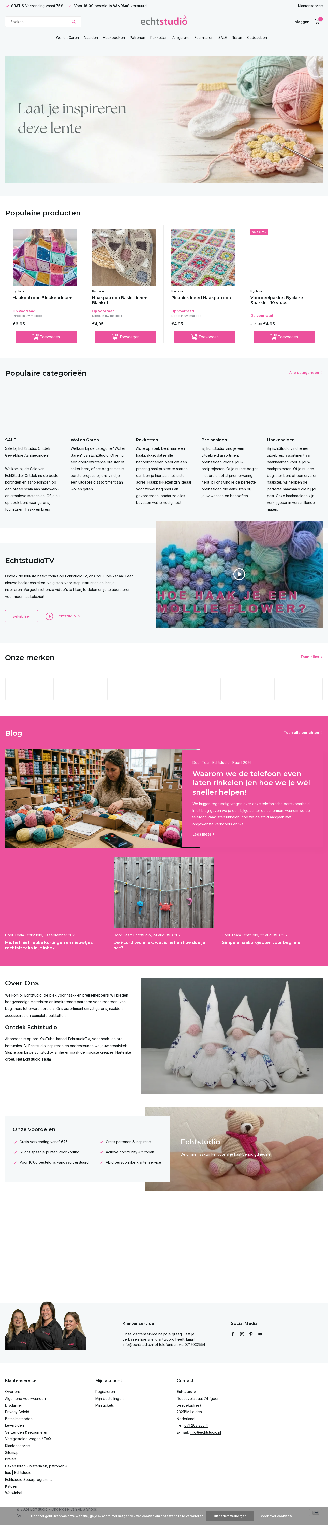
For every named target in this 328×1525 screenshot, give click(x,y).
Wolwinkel (13, 1493)
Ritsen (237, 37)
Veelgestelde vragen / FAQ (28, 1439)
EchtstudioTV (63, 616)
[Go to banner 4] (164, 119)
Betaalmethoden (19, 1419)
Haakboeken (114, 37)
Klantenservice (310, 6)
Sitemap (12, 1452)
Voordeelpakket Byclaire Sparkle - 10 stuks (276, 300)
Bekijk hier (21, 616)
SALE (222, 37)
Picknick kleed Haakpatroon (201, 297)
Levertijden (14, 1425)
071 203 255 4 (196, 1425)
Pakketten (158, 37)
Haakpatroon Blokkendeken (42, 297)
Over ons (13, 1391)
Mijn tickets (104, 1405)
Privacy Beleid (17, 1412)
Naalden (91, 37)
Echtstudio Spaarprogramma (28, 1479)
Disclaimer (13, 1405)
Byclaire (19, 291)
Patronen (137, 37)
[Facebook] (233, 1334)
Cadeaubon (257, 37)
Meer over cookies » (276, 1516)
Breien (10, 1459)
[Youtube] (260, 1334)
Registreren (105, 1391)
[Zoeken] (43, 21)
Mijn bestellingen (109, 1398)
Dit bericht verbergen (230, 1516)
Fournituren (204, 37)
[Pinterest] (251, 1334)
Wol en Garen (67, 37)
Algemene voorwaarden (25, 1398)
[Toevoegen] (46, 337)
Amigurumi (180, 37)
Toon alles (309, 657)
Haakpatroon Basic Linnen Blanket (119, 300)
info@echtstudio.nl (205, 1432)
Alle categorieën (304, 372)
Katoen (11, 1486)
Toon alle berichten (301, 732)
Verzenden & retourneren (26, 1432)
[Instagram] (242, 1334)
